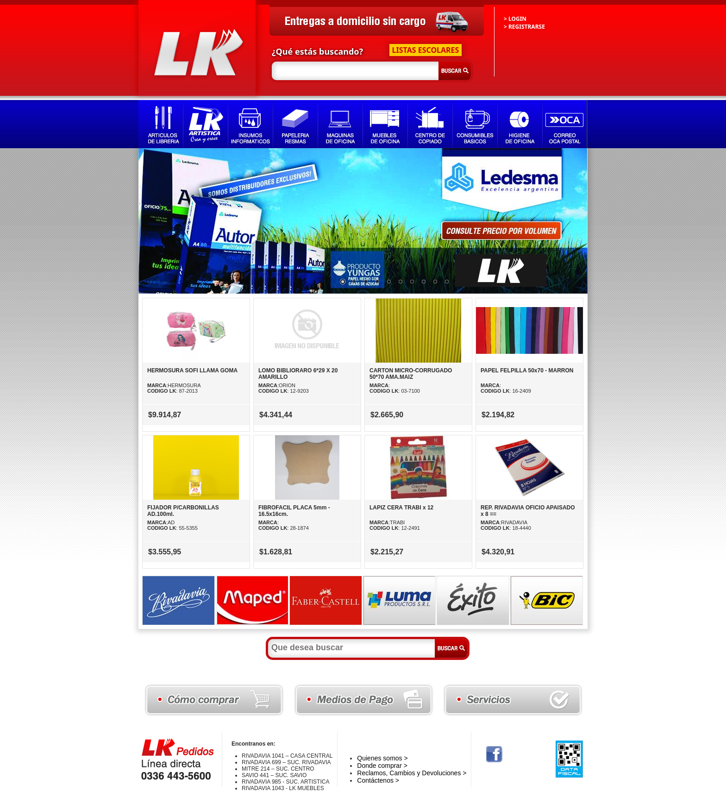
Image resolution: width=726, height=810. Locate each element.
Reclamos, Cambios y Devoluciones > (411, 773)
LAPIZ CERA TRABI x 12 (401, 507)
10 (447, 281)
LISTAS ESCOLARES (425, 50)
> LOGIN (515, 19)
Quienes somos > (382, 758)
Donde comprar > (382, 765)
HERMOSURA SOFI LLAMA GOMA (192, 370)
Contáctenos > (378, 780)
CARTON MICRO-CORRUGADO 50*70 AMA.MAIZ (410, 373)
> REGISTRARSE (524, 27)
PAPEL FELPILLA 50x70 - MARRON (527, 370)
